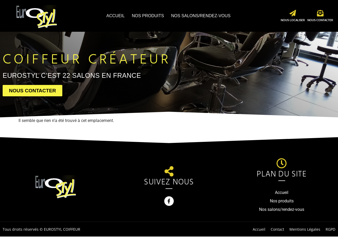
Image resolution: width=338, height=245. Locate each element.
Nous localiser (293, 20)
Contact (277, 229)
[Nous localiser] (292, 13)
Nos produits (148, 15)
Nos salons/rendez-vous (201, 15)
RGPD (330, 229)
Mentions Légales (304, 229)
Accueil (115, 15)
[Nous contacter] (320, 13)
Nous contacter (320, 20)
